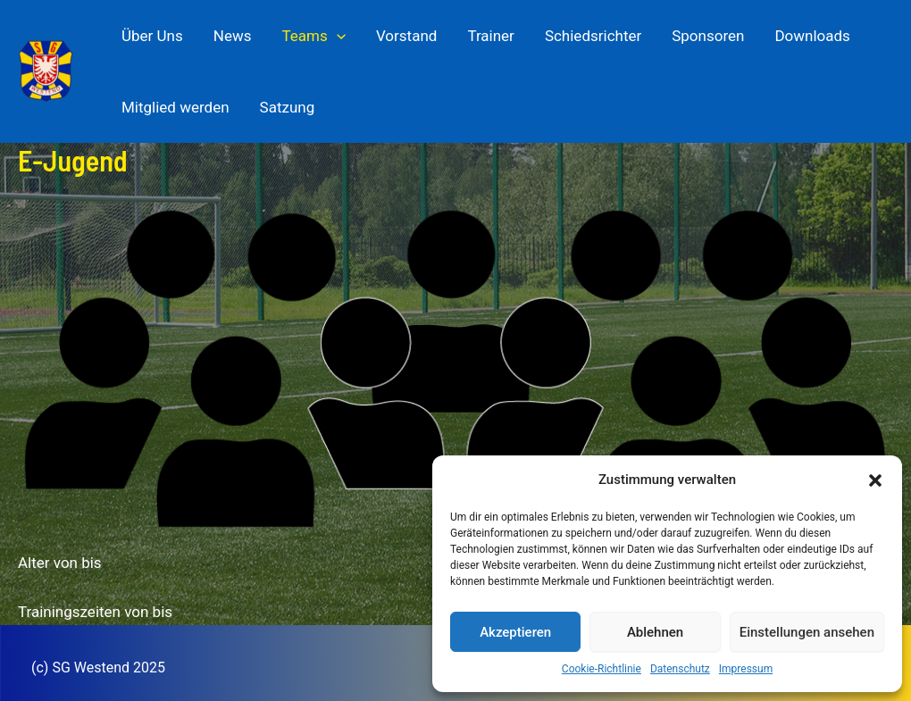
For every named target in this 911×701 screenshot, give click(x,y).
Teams (313, 35)
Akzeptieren (515, 632)
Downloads (811, 36)
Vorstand (406, 36)
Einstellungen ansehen (807, 632)
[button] (875, 480)
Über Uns (152, 36)
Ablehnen (655, 632)
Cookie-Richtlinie (601, 669)
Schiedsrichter (593, 36)
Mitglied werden (175, 107)
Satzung (287, 107)
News (232, 36)
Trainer (490, 36)
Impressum (746, 669)
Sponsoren (708, 36)
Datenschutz (680, 669)
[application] (337, 35)
